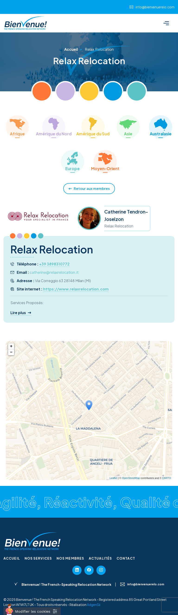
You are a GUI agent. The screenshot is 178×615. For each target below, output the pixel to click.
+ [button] (11, 346)
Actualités (100, 558)
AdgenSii (93, 604)
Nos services (38, 558)
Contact (126, 558)
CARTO (166, 478)
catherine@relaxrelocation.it (54, 272)
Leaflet (113, 478)
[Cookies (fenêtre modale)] (32, 611)
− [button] (11, 352)
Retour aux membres (89, 188)
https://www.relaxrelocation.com (76, 289)
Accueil (11, 558)
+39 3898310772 (54, 263)
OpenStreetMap (131, 478)
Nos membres (70, 558)
